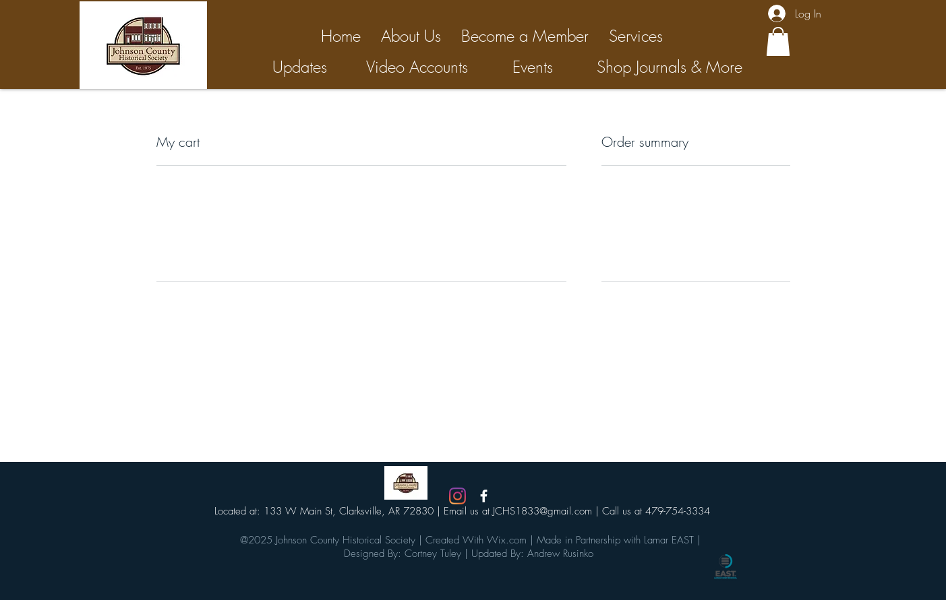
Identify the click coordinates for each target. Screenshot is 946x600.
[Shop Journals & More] (669, 67)
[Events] (533, 67)
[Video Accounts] (417, 67)
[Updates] (300, 67)
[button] (778, 41)
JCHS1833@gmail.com (542, 511)
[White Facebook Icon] (483, 496)
